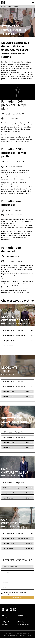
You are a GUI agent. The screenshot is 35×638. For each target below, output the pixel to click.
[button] (33, 2)
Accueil (3, 6)
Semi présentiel (8, 341)
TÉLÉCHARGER (16, 598)
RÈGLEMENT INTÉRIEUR (17, 635)
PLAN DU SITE (27, 633)
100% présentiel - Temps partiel (14, 336)
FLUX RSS (22, 633)
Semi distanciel (8, 346)
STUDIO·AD (28, 635)
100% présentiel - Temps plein (13, 330)
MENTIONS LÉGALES (7, 635)
